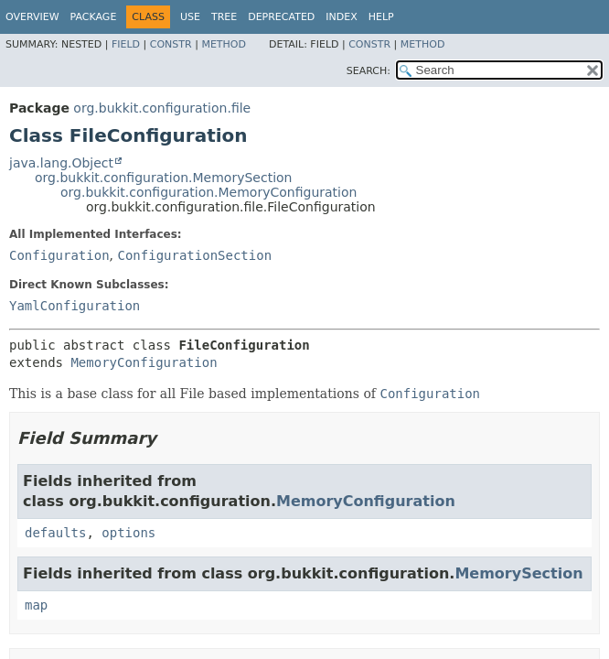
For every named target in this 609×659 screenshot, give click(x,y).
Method (223, 44)
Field (126, 44)
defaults (55, 532)
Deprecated (281, 17)
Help (381, 17)
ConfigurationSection (194, 255)
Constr (171, 44)
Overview (32, 17)
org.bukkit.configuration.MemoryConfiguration (208, 192)
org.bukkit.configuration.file (162, 108)
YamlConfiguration (74, 305)
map (36, 605)
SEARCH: (368, 71)
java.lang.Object (61, 163)
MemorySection (518, 573)
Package (93, 17)
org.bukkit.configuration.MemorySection (163, 177)
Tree (224, 17)
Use (190, 17)
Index (341, 17)
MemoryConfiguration (143, 362)
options (128, 532)
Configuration (59, 255)
